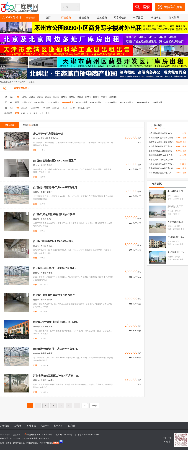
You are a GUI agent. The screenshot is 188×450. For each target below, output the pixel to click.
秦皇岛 (72, 97)
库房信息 (84, 17)
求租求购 (156, 17)
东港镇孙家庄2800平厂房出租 (161, 168)
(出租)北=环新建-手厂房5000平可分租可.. (55, 187)
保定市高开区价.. (175, 252)
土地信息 (102, 17)
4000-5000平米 (96, 102)
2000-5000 (35, 108)
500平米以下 (26, 102)
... (76, 406)
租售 (35, 113)
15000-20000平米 (142, 102)
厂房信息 (66, 17)
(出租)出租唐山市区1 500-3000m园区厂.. (55, 160)
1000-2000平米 (53, 102)
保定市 (56, 97)
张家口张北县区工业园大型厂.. (161, 164)
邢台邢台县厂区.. (175, 206)
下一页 (94, 406)
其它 (169, 196)
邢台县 (170, 211)
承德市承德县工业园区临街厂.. (161, 151)
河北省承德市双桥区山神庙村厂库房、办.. (56, 375)
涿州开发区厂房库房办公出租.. (161, 138)
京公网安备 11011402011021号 (39, 435)
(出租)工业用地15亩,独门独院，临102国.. (55, 322)
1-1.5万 (64, 108)
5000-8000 (46, 108)
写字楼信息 (120, 17)
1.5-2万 (73, 108)
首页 (48, 17)
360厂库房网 (18, 82)
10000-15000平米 (126, 102)
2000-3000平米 (67, 102)
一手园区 (138, 17)
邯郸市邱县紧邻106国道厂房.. (161, 155)
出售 (29, 113)
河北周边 (113, 97)
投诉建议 (71, 426)
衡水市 (88, 97)
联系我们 (18, 426)
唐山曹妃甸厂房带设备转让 (48, 133)
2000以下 (25, 108)
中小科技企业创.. (175, 191)
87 (85, 406)
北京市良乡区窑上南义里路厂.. (161, 142)
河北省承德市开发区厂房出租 (161, 146)
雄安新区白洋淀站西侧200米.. (161, 133)
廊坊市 (64, 97)
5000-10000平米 (110, 102)
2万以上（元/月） (85, 108)
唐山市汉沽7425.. (175, 237)
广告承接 (31, 426)
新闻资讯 (174, 17)
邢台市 (32, 97)
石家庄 (24, 97)
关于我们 (4, 426)
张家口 (80, 97)
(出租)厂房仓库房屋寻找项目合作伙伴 (54, 214)
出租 (23, 113)
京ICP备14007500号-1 (65, 435)
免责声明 (45, 426)
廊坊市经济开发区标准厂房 (160, 173)
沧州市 (40, 97)
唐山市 (48, 97)
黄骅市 (170, 226)
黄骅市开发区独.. (175, 222)
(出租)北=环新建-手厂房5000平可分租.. (54, 268)
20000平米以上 (158, 102)
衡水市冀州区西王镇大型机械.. (161, 159)
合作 (47, 113)
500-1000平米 (39, 102)
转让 (41, 113)
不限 (17, 97)
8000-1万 (55, 108)
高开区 (170, 257)
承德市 (104, 97)
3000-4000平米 (82, 102)
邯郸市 (96, 97)
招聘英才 (58, 426)
